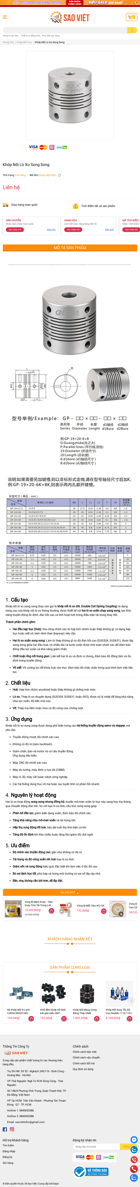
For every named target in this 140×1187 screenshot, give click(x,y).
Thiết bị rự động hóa (30, 35)
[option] (21, 1000)
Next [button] (131, 1000)
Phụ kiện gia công (51, 35)
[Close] (137, 2)
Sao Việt (32, 1183)
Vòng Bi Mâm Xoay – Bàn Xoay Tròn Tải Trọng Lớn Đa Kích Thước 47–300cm (40, 905)
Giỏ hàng (8, 1163)
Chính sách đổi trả (84, 1063)
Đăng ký (7, 1157)
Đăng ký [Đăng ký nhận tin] (128, 1146)
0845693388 (26, 1110)
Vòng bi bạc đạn (11, 35)
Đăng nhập (9, 1151)
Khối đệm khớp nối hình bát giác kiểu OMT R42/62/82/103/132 (53, 1013)
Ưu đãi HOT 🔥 (70, 892)
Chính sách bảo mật (84, 1051)
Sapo (56, 1183)
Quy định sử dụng (83, 1069)
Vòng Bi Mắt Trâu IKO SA (90, 905)
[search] (132, 30)
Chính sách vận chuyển (86, 1057)
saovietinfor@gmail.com (30, 1122)
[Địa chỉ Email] (105, 1146)
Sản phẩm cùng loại (70, 967)
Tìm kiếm (8, 1145)
